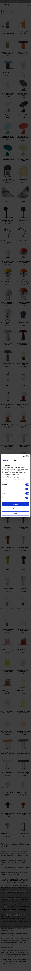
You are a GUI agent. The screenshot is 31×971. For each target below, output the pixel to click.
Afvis (15, 513)
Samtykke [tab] (5, 460)
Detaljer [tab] (15, 460)
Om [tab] (25, 460)
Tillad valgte (16, 508)
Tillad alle (15, 504)
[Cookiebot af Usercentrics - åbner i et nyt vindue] (23, 456)
